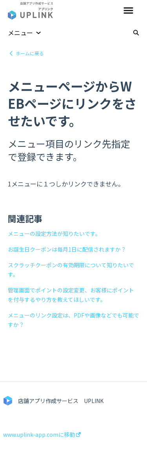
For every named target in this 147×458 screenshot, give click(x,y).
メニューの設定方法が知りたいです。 (54, 233)
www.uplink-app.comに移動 (42, 434)
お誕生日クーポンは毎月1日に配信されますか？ (67, 249)
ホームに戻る (30, 53)
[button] (128, 11)
